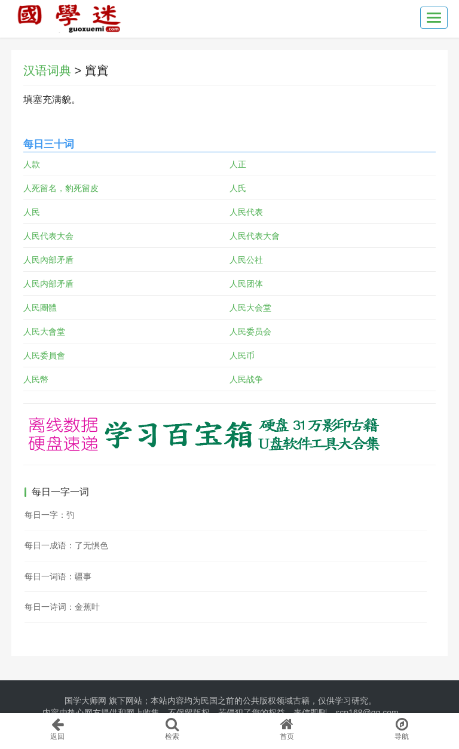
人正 (238, 164)
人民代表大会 (48, 236)
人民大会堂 (250, 307)
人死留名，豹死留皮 (61, 188)
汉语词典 (47, 70)
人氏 (238, 188)
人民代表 (246, 212)
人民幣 (35, 379)
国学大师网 (85, 700)
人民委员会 (250, 331)
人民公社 (246, 260)
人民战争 (246, 379)
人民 (31, 212)
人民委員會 (44, 355)
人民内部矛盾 (48, 283)
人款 (31, 164)
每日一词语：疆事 (58, 576)
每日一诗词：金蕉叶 (62, 607)
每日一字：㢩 (50, 515)
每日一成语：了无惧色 (66, 545)
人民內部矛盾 (48, 260)
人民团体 (246, 283)
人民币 (242, 355)
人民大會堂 (44, 331)
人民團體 (40, 307)
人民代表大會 (255, 236)
